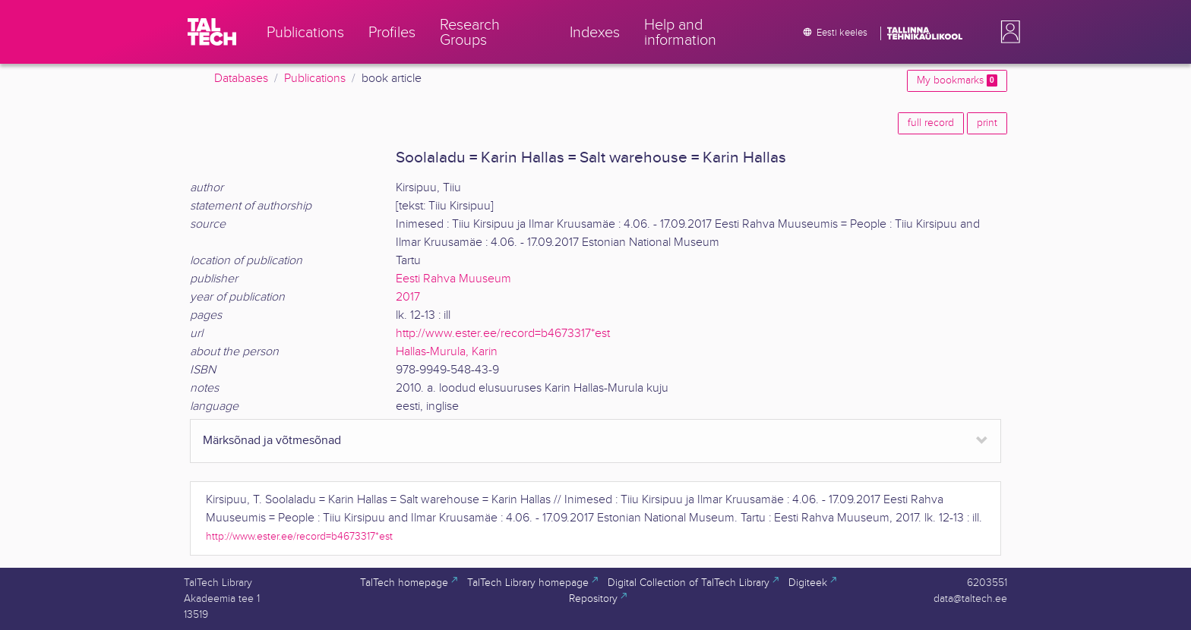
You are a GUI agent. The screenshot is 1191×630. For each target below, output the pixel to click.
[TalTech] (212, 31)
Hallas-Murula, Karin (447, 352)
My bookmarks (957, 80)
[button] (1007, 32)
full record (931, 123)
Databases (241, 78)
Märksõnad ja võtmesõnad (272, 440)
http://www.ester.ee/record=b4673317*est (503, 333)
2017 (408, 297)
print (987, 123)
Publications (315, 78)
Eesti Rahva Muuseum (453, 279)
